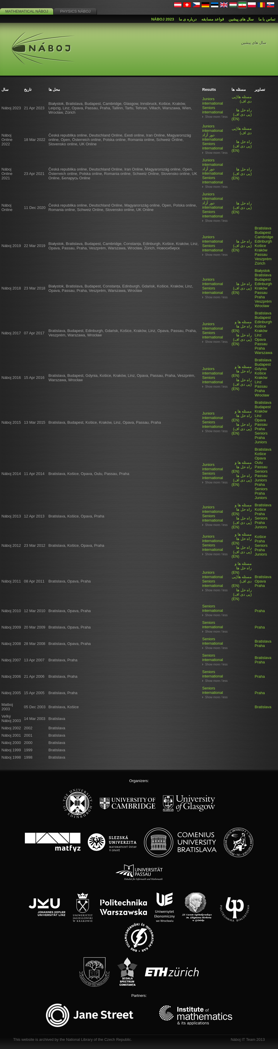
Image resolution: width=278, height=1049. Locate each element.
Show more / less (216, 116)
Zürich (260, 263)
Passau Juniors (261, 478)
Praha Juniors (261, 439)
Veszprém (263, 259)
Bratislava (263, 228)
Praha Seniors (261, 431)
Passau (261, 254)
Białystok (262, 270)
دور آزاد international (212, 137)
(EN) (241, 114)
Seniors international (212, 109)
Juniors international (212, 101)
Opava (260, 339)
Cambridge (264, 237)
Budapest (263, 232)
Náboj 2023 (162, 19)
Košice (260, 245)
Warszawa (263, 352)
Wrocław (262, 306)
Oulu (258, 462)
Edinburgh (263, 241)
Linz (258, 335)
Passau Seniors (261, 469)
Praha (260, 297)
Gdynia (261, 369)
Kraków (261, 250)
